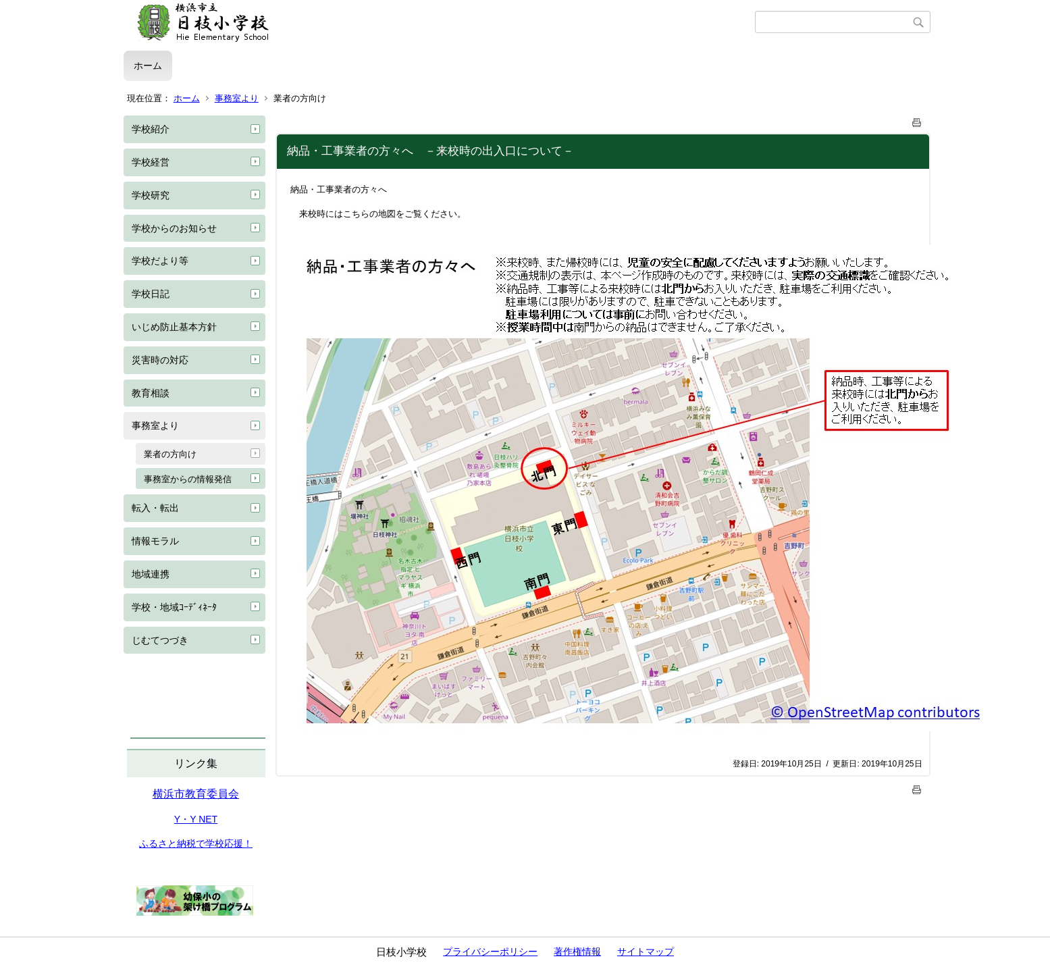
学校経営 (150, 162)
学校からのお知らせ (174, 228)
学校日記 (150, 293)
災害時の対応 (160, 360)
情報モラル (155, 541)
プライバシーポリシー (490, 951)
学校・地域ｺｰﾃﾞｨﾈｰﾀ (174, 607)
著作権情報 (577, 951)
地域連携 (150, 574)
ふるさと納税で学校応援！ (196, 843)
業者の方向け (170, 454)
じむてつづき (160, 640)
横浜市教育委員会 (196, 794)
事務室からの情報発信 (188, 479)
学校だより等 (160, 260)
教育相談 (150, 393)
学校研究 (150, 195)
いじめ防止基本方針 (174, 326)
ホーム (148, 65)
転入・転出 (155, 507)
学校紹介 (150, 129)
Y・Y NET (195, 819)
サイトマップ (645, 951)
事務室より (237, 98)
